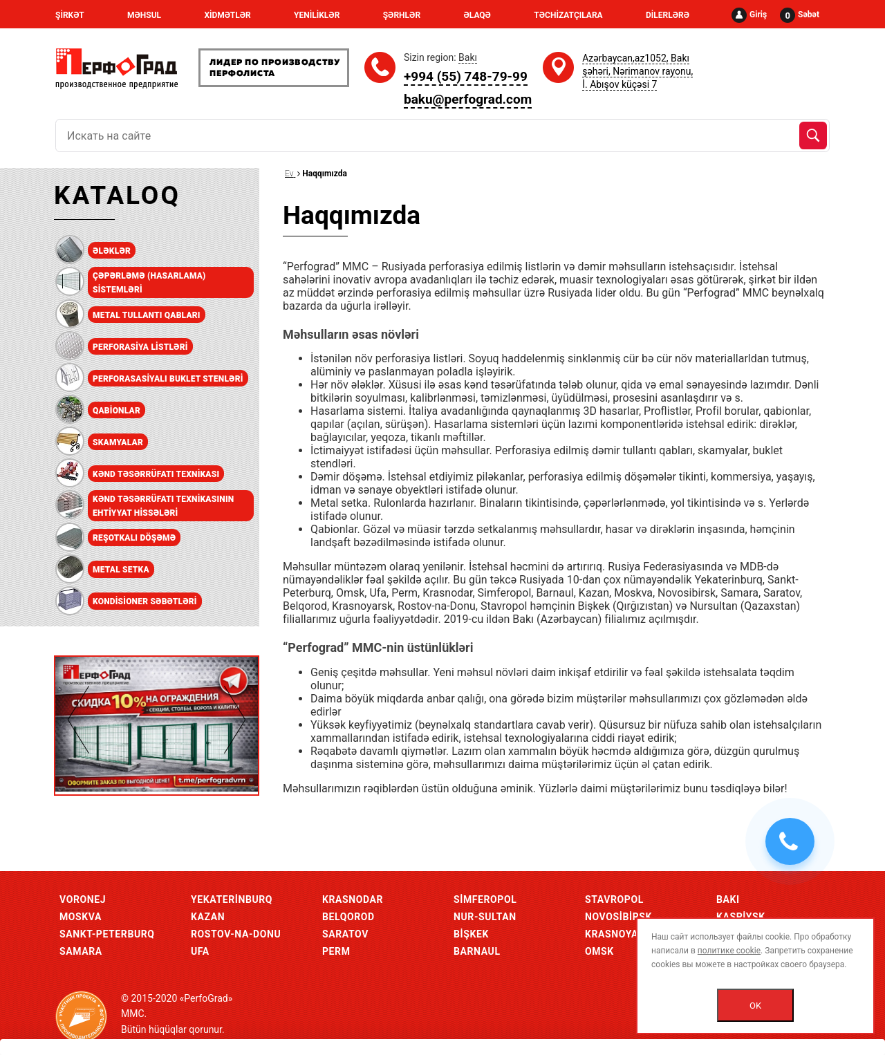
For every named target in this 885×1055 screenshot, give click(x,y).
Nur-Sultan (485, 916)
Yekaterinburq (231, 899)
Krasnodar (352, 899)
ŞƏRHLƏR (401, 15)
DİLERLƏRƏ (667, 15)
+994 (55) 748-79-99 (466, 76)
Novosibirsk (618, 916)
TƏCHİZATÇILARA (568, 15)
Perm (336, 951)
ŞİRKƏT (69, 15)
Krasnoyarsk (621, 934)
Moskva (80, 916)
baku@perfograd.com (468, 99)
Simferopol (485, 899)
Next (234, 720)
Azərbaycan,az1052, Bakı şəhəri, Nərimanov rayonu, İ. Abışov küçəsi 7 (637, 71)
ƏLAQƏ (477, 15)
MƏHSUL (144, 15)
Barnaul (477, 951)
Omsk (599, 951)
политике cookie (729, 950)
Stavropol (614, 899)
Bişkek (471, 934)
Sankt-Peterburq (107, 934)
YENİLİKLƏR (316, 15)
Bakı (728, 899)
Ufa (200, 951)
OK (755, 1005)
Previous (78, 720)
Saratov (345, 934)
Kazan (208, 916)
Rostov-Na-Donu (236, 934)
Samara (80, 951)
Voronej (82, 899)
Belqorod (348, 916)
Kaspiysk (740, 916)
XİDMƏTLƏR (227, 15)
